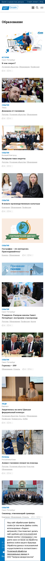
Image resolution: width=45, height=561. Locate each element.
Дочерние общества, (10, 67)
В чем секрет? (9, 63)
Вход (41, 2)
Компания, (6, 207)
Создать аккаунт (32, 2)
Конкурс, (5, 255)
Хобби (25, 419)
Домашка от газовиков (13, 111)
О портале (10, 2)
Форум (33, 321)
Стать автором (19, 2)
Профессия (35, 67)
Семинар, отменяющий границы (18, 513)
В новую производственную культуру (21, 203)
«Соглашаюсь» (27, 537)
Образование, (24, 67)
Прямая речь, (17, 419)
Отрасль (16, 369)
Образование (32, 114)
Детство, (5, 114)
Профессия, (25, 321)
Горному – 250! (9, 365)
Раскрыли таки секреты (14, 158)
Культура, (30, 466)
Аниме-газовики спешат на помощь (20, 463)
